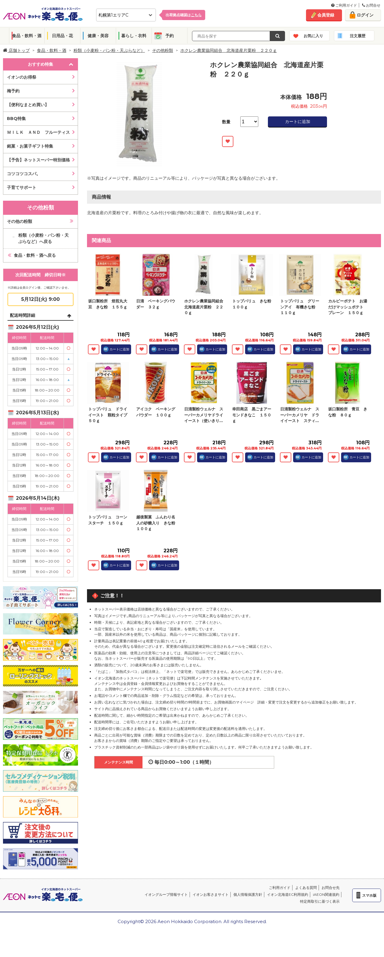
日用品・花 (62, 35)
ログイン (365, 15)
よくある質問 (306, 887)
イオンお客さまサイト (211, 894)
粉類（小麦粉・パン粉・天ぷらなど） (109, 50)
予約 (169, 35)
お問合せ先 (331, 887)
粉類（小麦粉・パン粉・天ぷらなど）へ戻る (43, 238)
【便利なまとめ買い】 (28, 104)
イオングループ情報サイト (166, 894)
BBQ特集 (16, 118)
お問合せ (371, 5)
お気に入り (313, 35)
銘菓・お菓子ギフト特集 (30, 146)
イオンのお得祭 (21, 77)
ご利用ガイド (344, 5)
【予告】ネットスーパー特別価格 (38, 160)
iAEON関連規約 (326, 894)
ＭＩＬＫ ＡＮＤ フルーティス (38, 132)
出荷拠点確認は (184, 15)
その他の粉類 (19, 221)
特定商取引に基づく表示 (320, 901)
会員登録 (325, 15)
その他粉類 (162, 50)
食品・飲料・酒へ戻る (35, 255)
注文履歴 (357, 35)
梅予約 (13, 91)
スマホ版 (369, 895)
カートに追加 (297, 121)
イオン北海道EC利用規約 (287, 894)
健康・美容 (98, 35)
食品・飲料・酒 (26, 35)
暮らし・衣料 (133, 35)
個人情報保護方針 (247, 894)
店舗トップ (16, 50)
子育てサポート (21, 187)
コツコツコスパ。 (23, 173)
